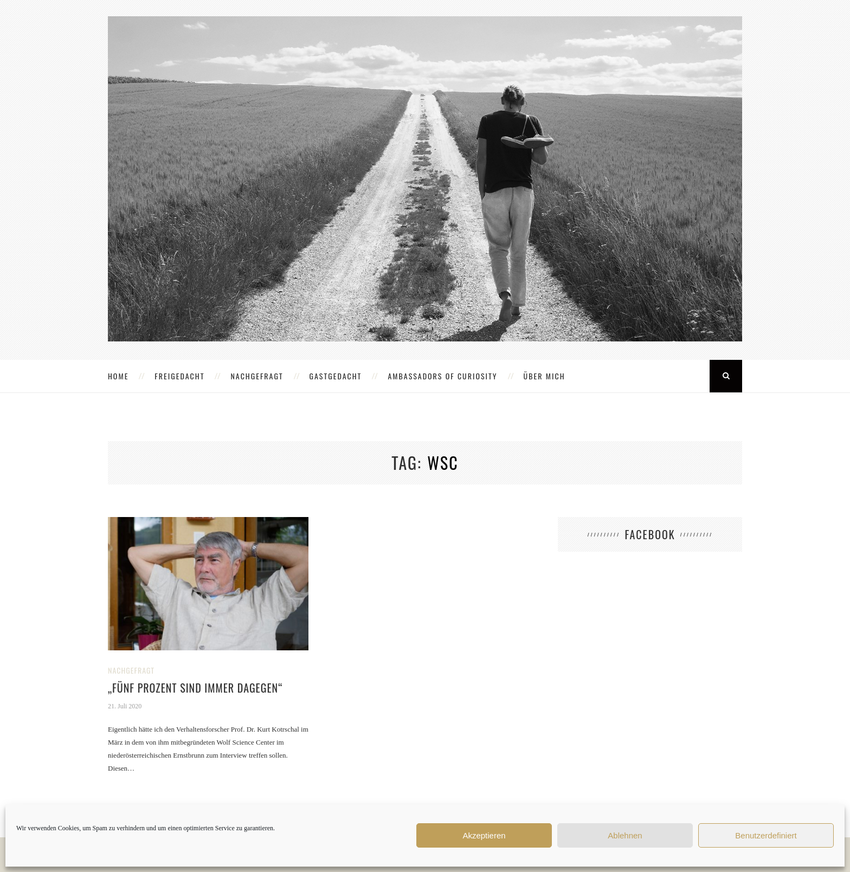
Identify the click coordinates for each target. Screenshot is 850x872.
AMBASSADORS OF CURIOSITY (442, 376)
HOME (118, 376)
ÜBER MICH (544, 376)
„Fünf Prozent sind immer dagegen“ (195, 688)
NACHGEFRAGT (256, 376)
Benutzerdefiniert (765, 835)
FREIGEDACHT (179, 376)
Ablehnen (625, 835)
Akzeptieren (483, 835)
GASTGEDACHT (336, 376)
